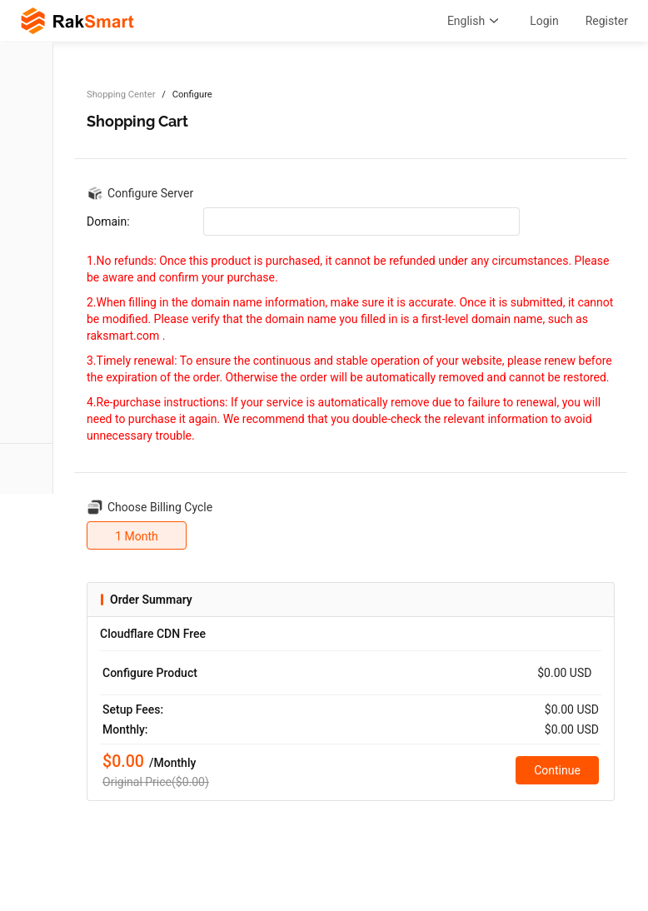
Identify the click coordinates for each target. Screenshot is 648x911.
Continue (557, 770)
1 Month (136, 536)
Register (607, 20)
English (475, 21)
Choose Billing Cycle (159, 507)
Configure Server (150, 193)
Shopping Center (121, 94)
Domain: (108, 221)
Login (544, 20)
